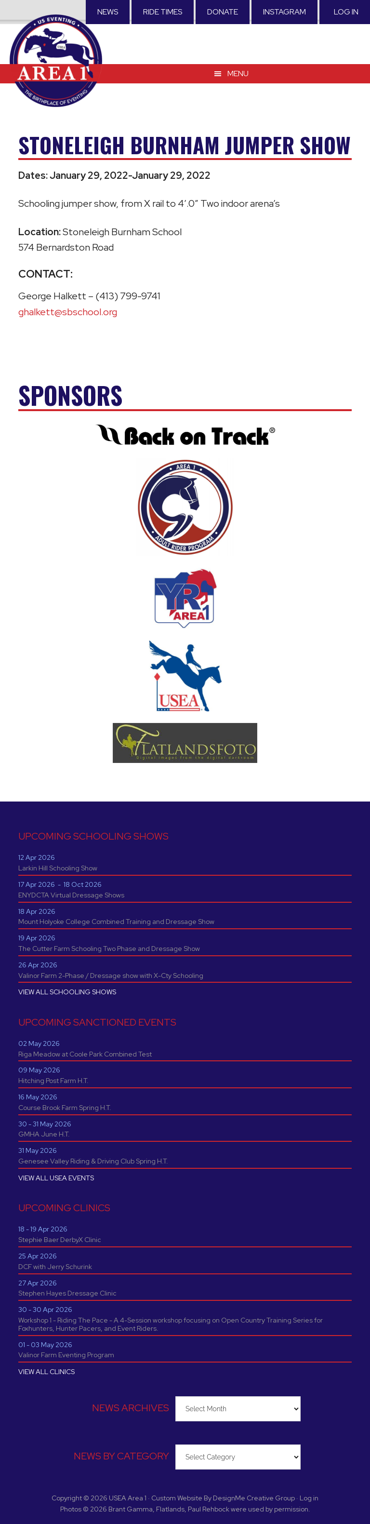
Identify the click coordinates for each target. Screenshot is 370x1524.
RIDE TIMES (162, 12)
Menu (238, 72)
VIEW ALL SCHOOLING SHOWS (67, 992)
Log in (346, 12)
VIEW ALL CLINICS (46, 1371)
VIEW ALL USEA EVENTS (56, 1178)
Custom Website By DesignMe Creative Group (223, 1498)
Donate (222, 12)
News (107, 12)
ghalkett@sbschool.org (67, 312)
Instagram (284, 12)
